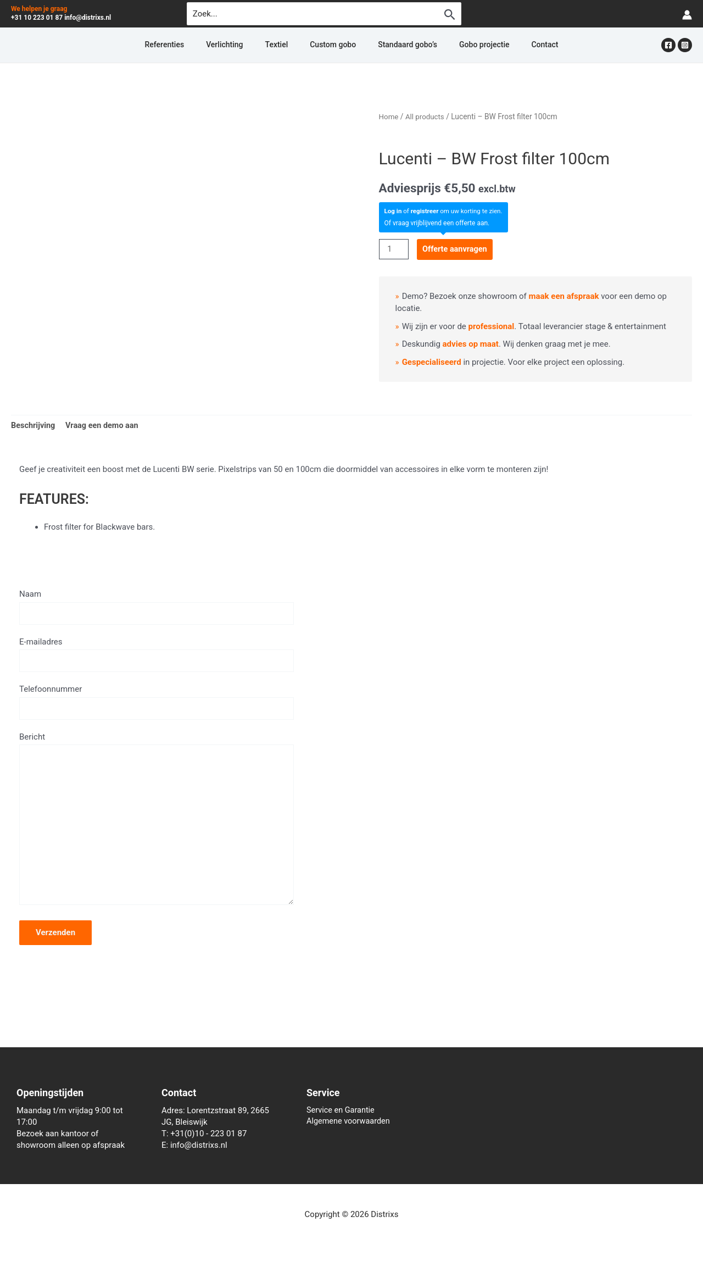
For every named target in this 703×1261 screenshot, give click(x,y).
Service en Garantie (341, 1110)
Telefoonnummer (156, 705)
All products (426, 116)
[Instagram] (685, 45)
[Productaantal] (394, 248)
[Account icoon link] (687, 14)
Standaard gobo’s (394, 45)
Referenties (204, 45)
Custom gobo (333, 45)
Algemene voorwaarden (349, 1122)
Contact (505, 45)
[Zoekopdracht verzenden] (450, 14)
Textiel (290, 45)
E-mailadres (156, 656)
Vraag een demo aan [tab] (105, 426)
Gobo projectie (458, 45)
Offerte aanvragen (456, 248)
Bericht (156, 827)
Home (389, 116)
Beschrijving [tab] (34, 426)
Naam (156, 608)
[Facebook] (668, 45)
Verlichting (250, 45)
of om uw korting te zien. (445, 211)
